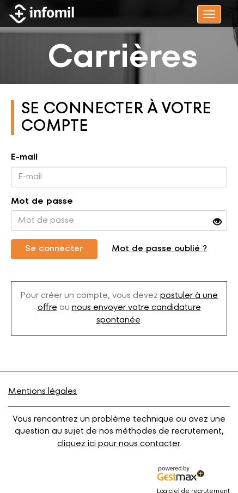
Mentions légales (42, 391)
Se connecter (54, 249)
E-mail (24, 157)
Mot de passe (42, 201)
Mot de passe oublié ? (159, 249)
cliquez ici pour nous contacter (118, 444)
